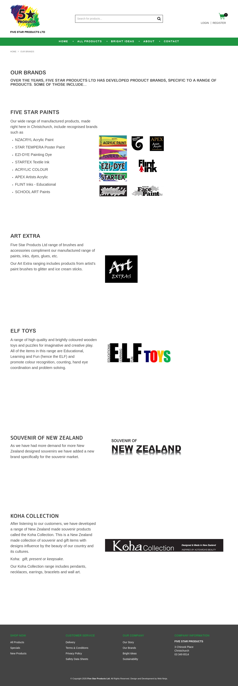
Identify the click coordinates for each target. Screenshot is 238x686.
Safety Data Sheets (77, 659)
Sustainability (130, 659)
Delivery (70, 642)
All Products (89, 41)
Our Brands (129, 647)
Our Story (128, 642)
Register (219, 23)
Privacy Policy (74, 653)
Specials (15, 647)
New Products (18, 653)
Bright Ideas (122, 41)
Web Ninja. (162, 678)
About (149, 41)
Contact (172, 41)
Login (205, 23)
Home (63, 41)
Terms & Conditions (77, 647)
